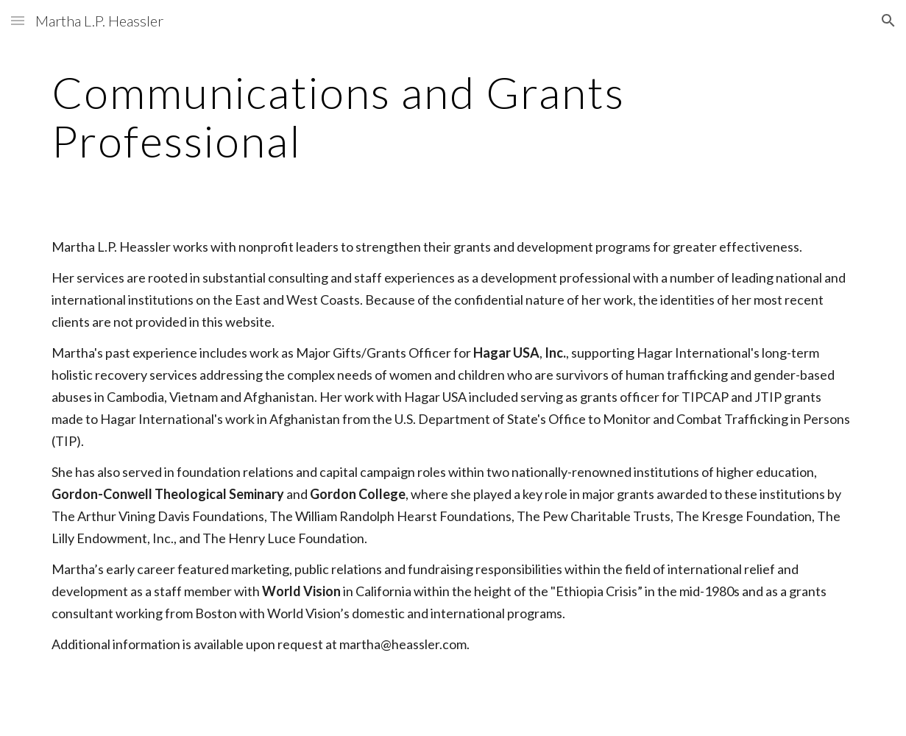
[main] (453, 116)
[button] (17, 20)
